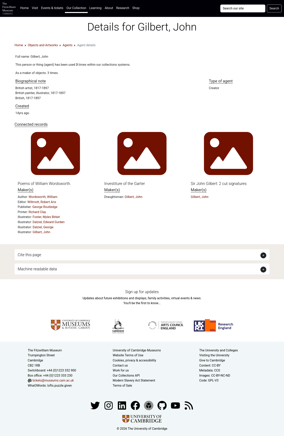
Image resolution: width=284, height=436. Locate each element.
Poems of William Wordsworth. (44, 183)
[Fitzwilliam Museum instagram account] (109, 405)
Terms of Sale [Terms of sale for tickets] (122, 385)
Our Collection (76, 8)
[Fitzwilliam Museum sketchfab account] (149, 405)
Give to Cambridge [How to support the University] (212, 360)
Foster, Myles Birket (46, 217)
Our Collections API (126, 375)
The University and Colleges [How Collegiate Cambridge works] (218, 350)
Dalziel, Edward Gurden (49, 222)
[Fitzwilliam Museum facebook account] (122, 405)
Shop (135, 8)
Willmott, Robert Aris (41, 202)
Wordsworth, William (43, 197)
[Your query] (242, 8)
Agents (67, 45)
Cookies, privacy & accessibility (134, 360)
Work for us (121, 370)
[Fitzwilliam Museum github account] (162, 405)
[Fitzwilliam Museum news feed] (189, 405)
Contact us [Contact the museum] (120, 365)
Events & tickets (52, 8)
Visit (35, 8)
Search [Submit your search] (274, 8)
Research (122, 8)
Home (25, 7)
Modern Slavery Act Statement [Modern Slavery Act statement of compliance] (134, 380)
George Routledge (44, 207)
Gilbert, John (41, 232)
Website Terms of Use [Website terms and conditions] (128, 355)
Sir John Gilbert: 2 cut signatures (219, 183)
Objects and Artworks (43, 45)
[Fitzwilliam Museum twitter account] (95, 405)
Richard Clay (37, 212)
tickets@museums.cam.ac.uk (53, 380)
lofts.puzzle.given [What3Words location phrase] (59, 385)
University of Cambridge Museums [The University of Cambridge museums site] (137, 350)
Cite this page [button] (29, 254)
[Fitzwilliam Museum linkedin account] (135, 405)
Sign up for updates (142, 291)
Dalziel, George (43, 227)
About (109, 8)
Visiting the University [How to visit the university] (214, 355)
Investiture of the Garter (124, 183)
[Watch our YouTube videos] (176, 405)
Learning (95, 8)
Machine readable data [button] (37, 269)
